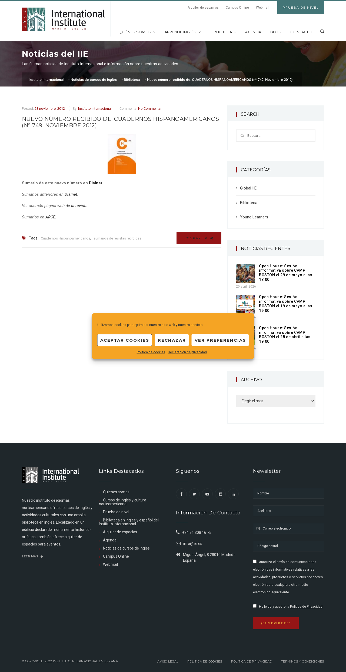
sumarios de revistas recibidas (117, 238)
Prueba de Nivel (301, 7)
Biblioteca (223, 32)
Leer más (32, 556)
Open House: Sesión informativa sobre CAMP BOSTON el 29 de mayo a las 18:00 (285, 273)
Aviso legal (167, 661)
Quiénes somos (136, 32)
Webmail (262, 7)
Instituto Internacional (95, 109)
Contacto (301, 32)
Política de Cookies (204, 661)
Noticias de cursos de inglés (126, 548)
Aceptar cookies (124, 339)
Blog (275, 32)
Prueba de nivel (116, 512)
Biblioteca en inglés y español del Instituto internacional (129, 522)
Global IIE (248, 188)
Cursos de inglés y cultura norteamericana (122, 502)
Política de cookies (151, 352)
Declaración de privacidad (187, 352)
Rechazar (172, 339)
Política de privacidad (251, 661)
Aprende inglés (183, 32)
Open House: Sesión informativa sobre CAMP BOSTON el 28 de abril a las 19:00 (285, 335)
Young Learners (254, 217)
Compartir (199, 238)
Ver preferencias (220, 339)
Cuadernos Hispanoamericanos (65, 238)
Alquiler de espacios (203, 7)
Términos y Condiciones (302, 661)
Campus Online (237, 7)
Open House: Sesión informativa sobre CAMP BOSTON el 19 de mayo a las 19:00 (285, 303)
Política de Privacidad (306, 606)
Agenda (253, 32)
